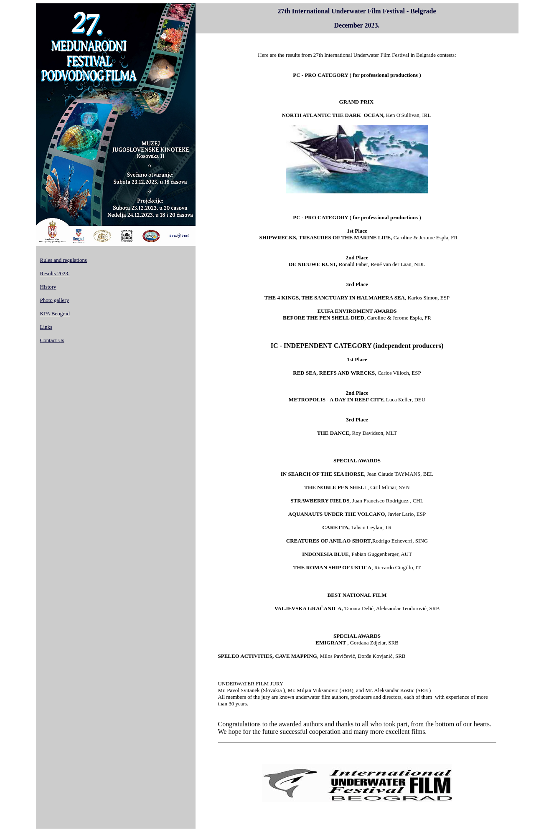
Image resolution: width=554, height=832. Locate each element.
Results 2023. (55, 273)
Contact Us (52, 340)
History (48, 287)
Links (46, 327)
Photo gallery (54, 300)
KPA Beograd (55, 313)
